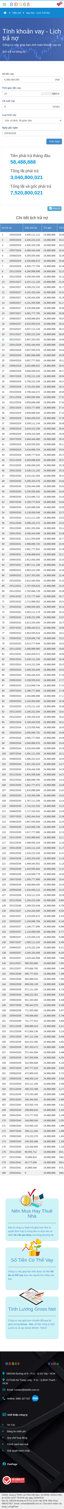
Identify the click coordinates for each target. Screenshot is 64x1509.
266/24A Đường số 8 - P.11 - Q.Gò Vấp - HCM (29, 1373)
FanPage (10, 1464)
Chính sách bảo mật (15, 1444)
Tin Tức (9, 1424)
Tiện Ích (16, 12)
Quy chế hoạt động (15, 1437)
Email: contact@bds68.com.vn (21, 1389)
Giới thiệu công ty (15, 1414)
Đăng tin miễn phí (14, 1431)
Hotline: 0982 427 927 (16, 1398)
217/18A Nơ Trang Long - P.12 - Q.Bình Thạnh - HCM (30, 1381)
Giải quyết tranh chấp (16, 1450)
